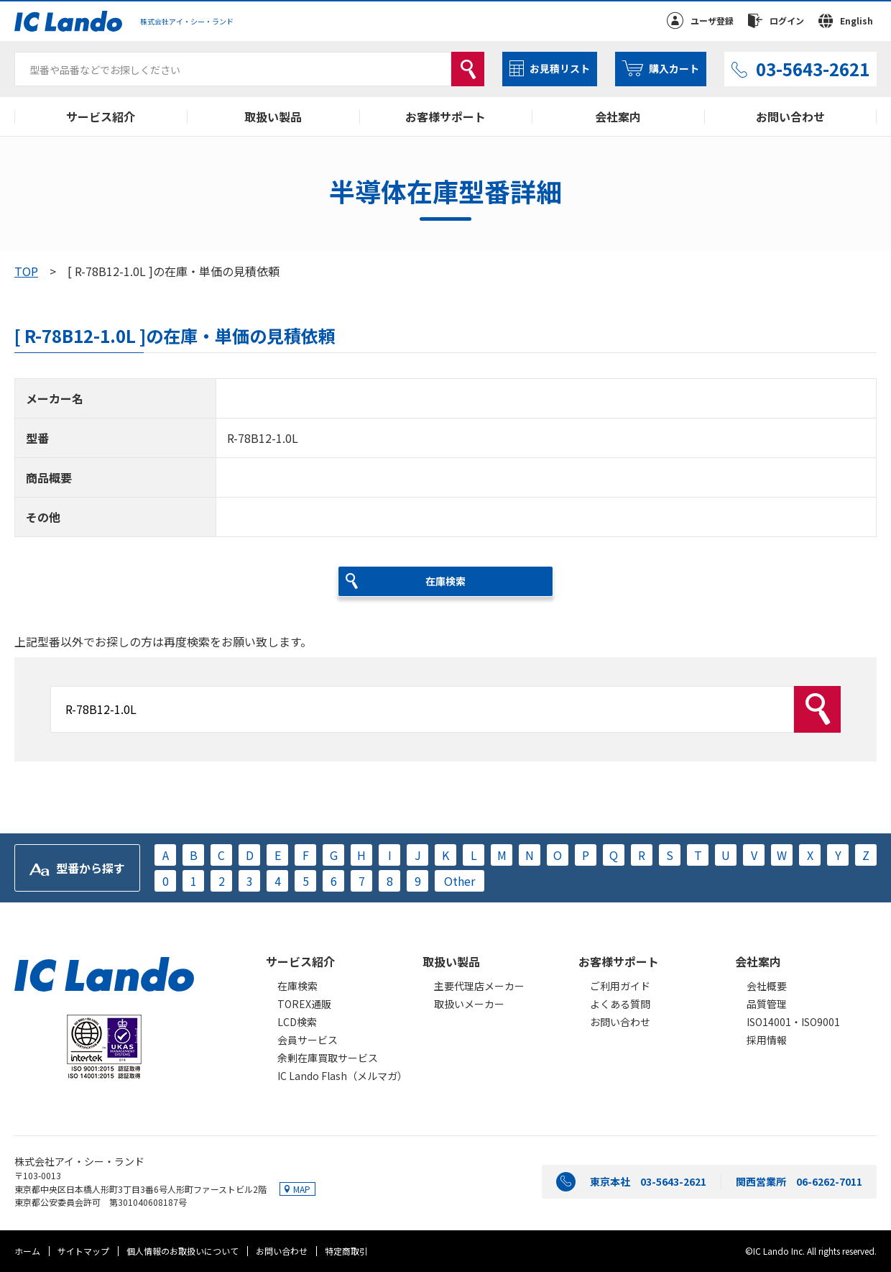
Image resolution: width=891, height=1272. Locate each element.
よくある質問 (620, 1004)
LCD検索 (297, 1022)
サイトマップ (83, 1251)
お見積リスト (560, 68)
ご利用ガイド (620, 986)
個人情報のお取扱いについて (182, 1251)
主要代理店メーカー (479, 986)
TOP (26, 271)
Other (459, 880)
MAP (301, 1189)
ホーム (27, 1251)
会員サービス (307, 1040)
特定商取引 (346, 1251)
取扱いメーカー (469, 1004)
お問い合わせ (790, 116)
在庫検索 (297, 986)
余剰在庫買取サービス (327, 1058)
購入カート (674, 68)
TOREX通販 (304, 1004)
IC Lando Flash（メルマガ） (342, 1076)
